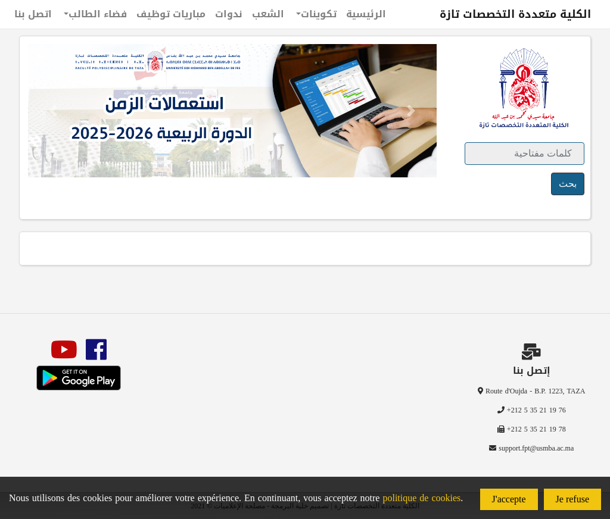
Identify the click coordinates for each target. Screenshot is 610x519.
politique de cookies (421, 498)
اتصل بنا (33, 14)
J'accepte (509, 499)
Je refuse (572, 499)
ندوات (228, 14)
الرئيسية (366, 14)
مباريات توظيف (171, 14)
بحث (568, 184)
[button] (53, 110)
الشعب (268, 14)
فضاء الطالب (98, 14)
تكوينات (319, 14)
